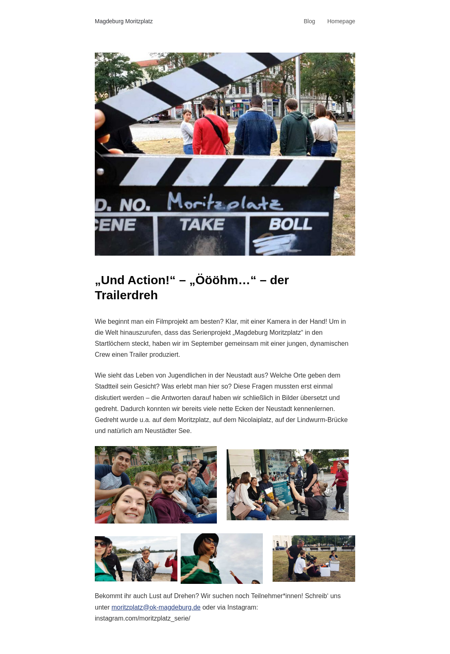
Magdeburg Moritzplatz (124, 21)
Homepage (342, 21)
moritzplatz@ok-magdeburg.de (156, 607)
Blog (309, 21)
